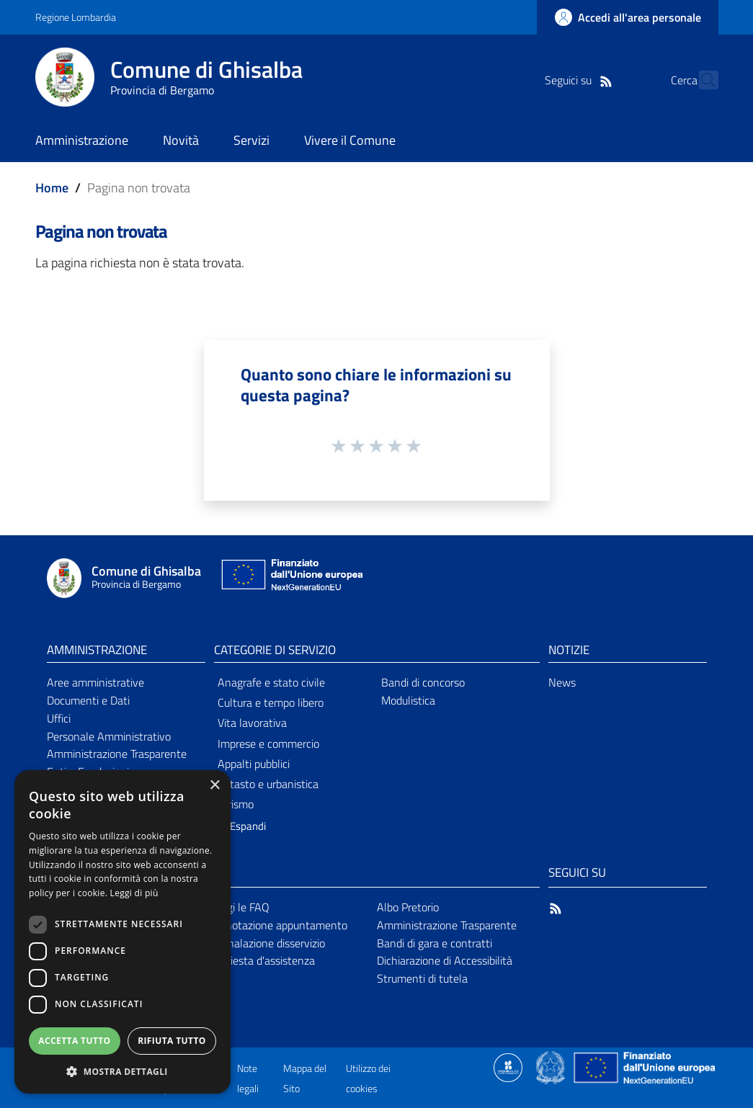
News (562, 682)
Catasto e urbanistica (268, 783)
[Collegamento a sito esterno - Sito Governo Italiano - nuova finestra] (551, 1066)
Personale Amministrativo (109, 736)
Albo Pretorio (408, 907)
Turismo (236, 804)
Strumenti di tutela (422, 978)
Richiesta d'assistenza (262, 960)
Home (51, 187)
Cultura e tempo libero (271, 702)
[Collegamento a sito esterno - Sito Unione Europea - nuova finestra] (290, 578)
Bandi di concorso (423, 682)
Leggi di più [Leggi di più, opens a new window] (134, 893)
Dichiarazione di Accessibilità (444, 960)
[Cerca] (701, 80)
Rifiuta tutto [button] (172, 1041)
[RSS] (581, 80)
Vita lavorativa (252, 722)
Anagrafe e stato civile (271, 682)
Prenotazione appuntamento (278, 925)
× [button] (214, 785)
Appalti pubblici (254, 763)
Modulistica (408, 700)
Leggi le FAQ (239, 907)
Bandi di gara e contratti (434, 943)
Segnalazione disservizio (267, 943)
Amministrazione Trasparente (117, 753)
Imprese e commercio (268, 743)
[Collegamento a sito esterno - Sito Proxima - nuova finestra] (508, 1066)
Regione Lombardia (75, 16)
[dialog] (122, 932)
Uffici (59, 718)
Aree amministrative (95, 682)
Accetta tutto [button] (74, 1041)
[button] (236, 827)
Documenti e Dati (88, 700)
